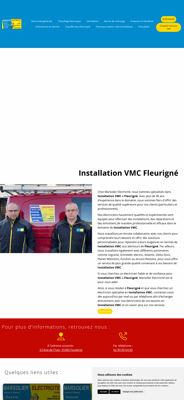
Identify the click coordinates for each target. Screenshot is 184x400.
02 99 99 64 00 (121, 350)
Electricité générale (41, 21)
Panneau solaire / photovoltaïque (114, 26)
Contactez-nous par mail (168, 27)
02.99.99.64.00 (168, 19)
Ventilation (92, 21)
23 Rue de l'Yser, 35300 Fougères (58, 350)
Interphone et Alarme (47, 26)
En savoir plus (107, 313)
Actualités (143, 26)
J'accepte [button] (103, 392)
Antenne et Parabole (141, 21)
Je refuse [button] (115, 392)
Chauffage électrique (69, 21)
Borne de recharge (114, 21)
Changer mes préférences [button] (133, 392)
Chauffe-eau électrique (77, 26)
